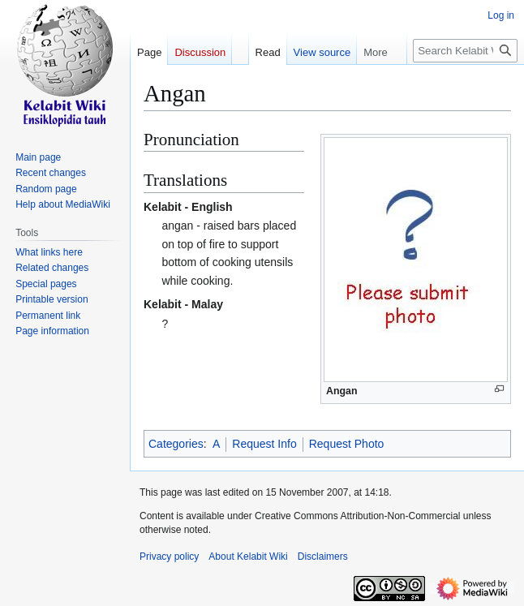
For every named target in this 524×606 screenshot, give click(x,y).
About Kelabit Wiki (247, 556)
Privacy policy (169, 556)
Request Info (264, 443)
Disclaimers (323, 556)
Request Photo (346, 443)
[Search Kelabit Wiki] (465, 50)
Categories (176, 443)
